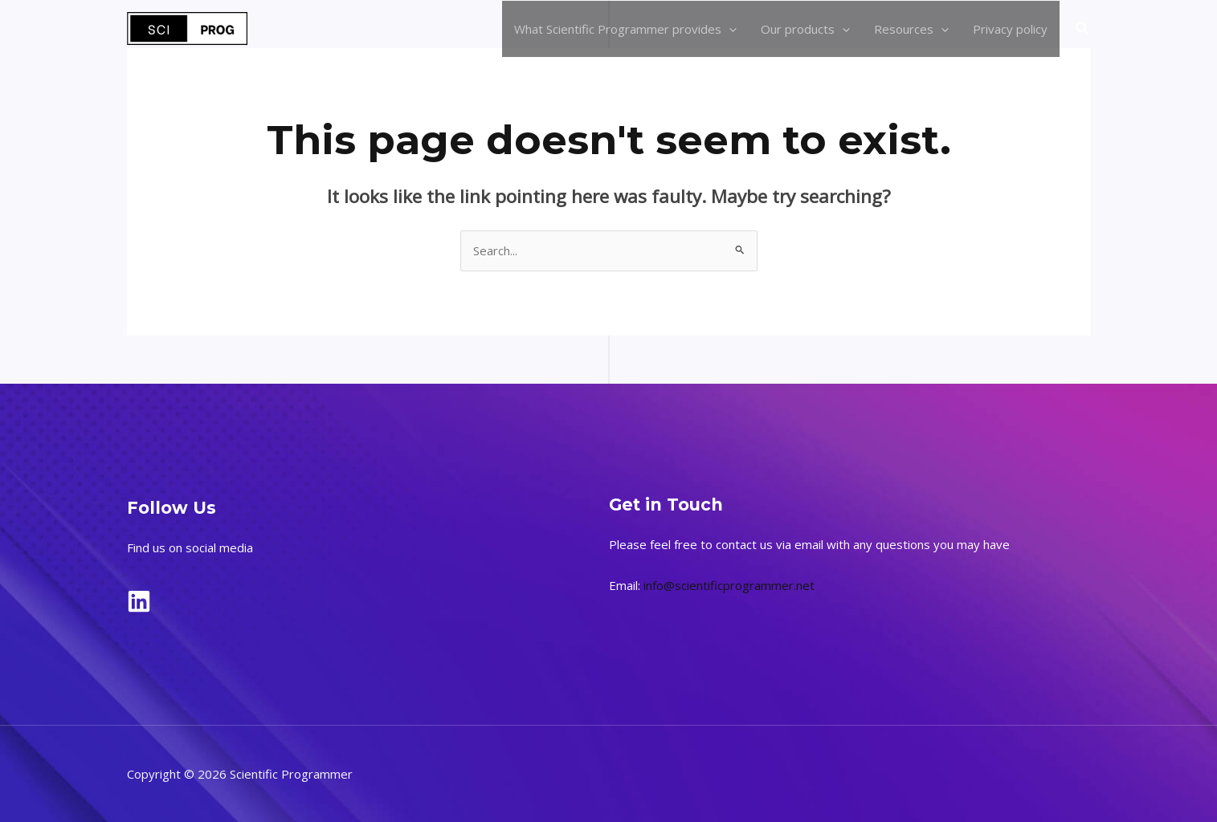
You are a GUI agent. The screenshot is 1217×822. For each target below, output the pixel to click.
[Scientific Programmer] (187, 27)
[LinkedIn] (139, 601)
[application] (729, 29)
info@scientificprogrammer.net (729, 585)
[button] (1083, 28)
